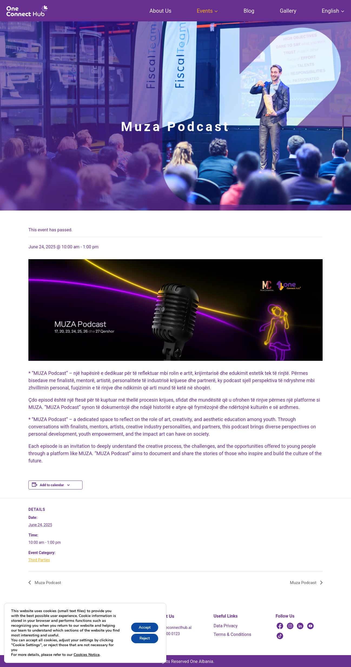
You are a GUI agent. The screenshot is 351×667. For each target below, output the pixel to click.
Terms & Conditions (232, 634)
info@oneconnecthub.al (171, 627)
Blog (249, 11)
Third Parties (39, 560)
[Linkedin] (300, 626)
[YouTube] (310, 626)
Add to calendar (52, 485)
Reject (144, 638)
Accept (144, 627)
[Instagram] (290, 626)
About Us (160, 11)
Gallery (288, 11)
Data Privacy (226, 625)
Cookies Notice (87, 654)
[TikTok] (280, 636)
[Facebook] (280, 626)
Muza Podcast (48, 582)
